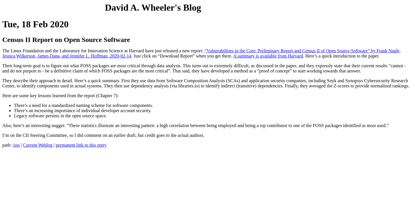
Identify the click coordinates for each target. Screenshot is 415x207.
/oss (16, 145)
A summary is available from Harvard (268, 55)
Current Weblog (37, 145)
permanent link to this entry (81, 145)
